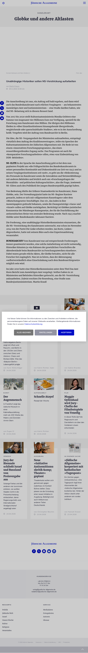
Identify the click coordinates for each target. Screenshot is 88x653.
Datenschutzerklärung (33, 324)
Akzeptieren (66, 332)
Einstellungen (45, 332)
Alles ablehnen (24, 332)
